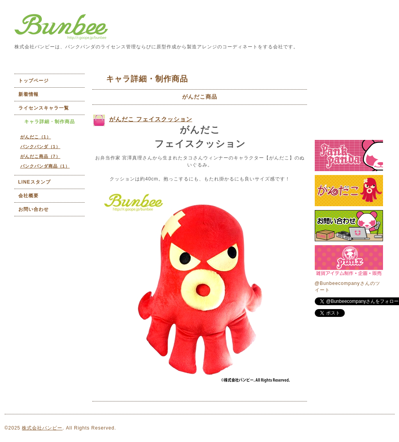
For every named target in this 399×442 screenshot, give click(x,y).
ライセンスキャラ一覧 (43, 108)
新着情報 (28, 94)
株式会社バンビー (42, 428)
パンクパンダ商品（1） (45, 166)
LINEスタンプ (34, 182)
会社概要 (28, 195)
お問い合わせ (33, 209)
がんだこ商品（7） (40, 156)
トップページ (33, 80)
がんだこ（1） (35, 136)
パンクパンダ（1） (40, 146)
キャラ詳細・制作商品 (49, 121)
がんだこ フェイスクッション (150, 119)
